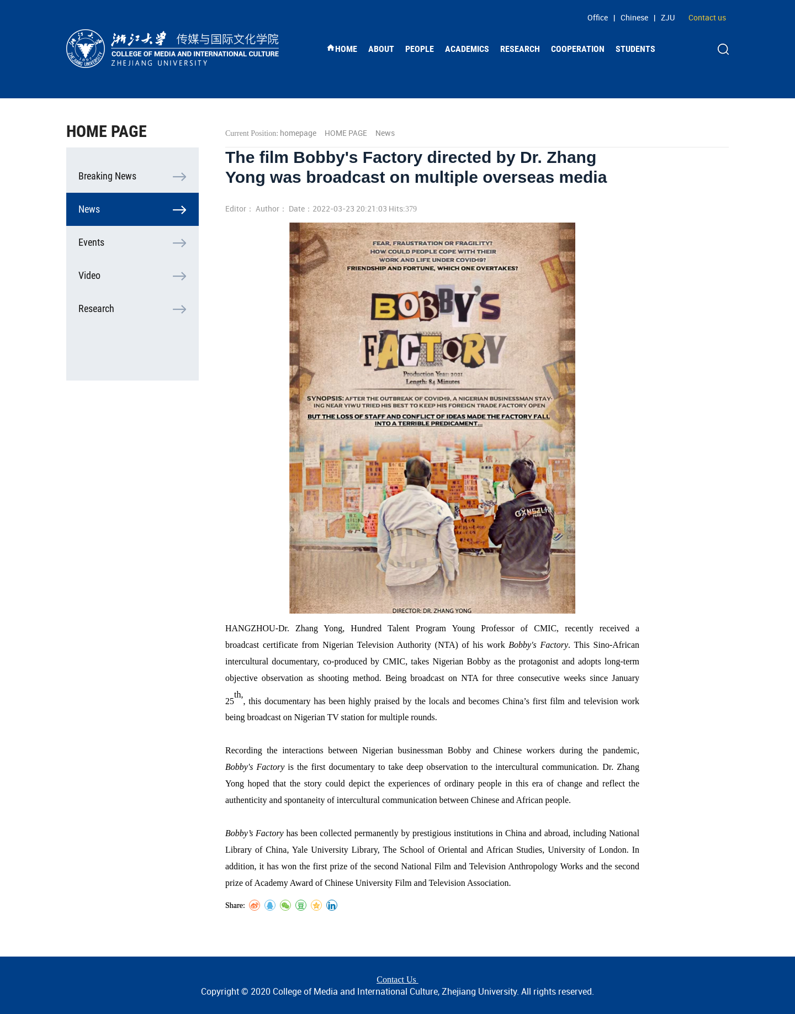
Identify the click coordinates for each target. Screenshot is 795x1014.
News (89, 209)
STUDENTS (635, 49)
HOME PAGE (346, 133)
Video (89, 275)
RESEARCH (520, 49)
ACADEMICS (467, 49)
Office (597, 17)
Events (91, 242)
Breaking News (107, 176)
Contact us (707, 17)
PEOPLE (419, 49)
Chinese (634, 17)
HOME (341, 48)
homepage (298, 133)
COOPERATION (578, 49)
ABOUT (381, 49)
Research (96, 308)
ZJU (668, 17)
